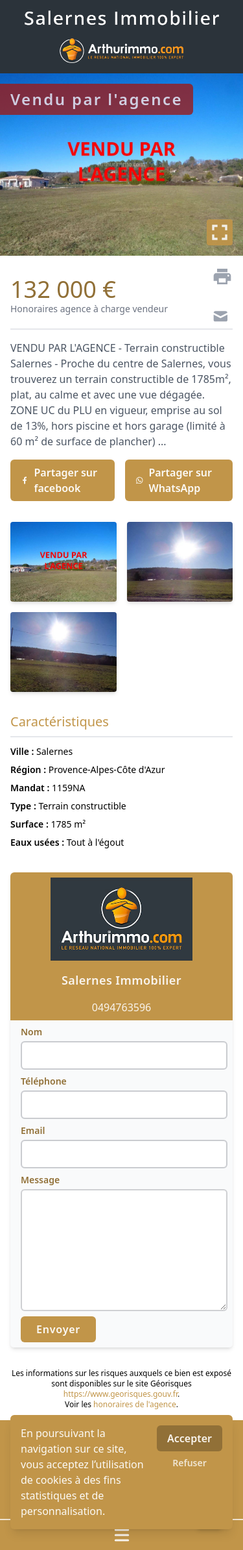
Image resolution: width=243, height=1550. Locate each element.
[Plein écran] (220, 232)
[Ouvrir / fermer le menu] (121, 1535)
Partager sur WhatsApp (173, 480)
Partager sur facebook (59, 480)
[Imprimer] (217, 276)
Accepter (189, 1438)
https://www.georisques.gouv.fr (121, 1393)
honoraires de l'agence (134, 1404)
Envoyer (58, 1329)
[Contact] (217, 318)
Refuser (189, 1463)
